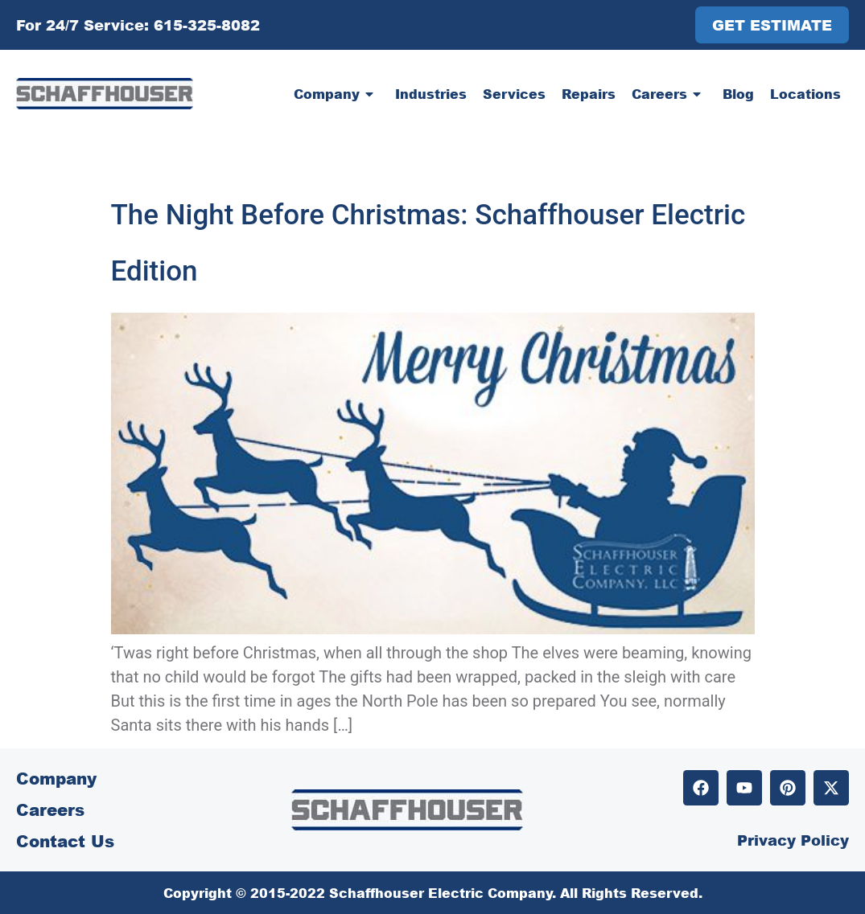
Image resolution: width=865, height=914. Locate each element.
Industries (431, 93)
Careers (669, 94)
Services (514, 93)
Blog (738, 93)
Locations (805, 93)
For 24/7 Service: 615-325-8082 (138, 24)
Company (336, 94)
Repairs (589, 93)
